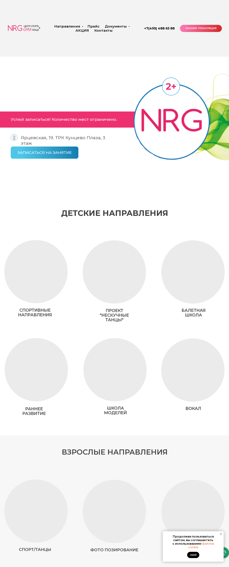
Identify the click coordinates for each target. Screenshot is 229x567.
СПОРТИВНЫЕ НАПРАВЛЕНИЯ (35, 312)
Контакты (103, 30)
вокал (193, 408)
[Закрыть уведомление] (221, 534)
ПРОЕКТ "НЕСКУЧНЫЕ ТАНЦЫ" (114, 315)
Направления (67, 26)
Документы (116, 26)
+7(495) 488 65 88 (159, 28)
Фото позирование (114, 550)
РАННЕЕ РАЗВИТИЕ (34, 411)
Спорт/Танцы (35, 549)
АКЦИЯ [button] (82, 30)
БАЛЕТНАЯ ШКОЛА (194, 313)
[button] (44, 153)
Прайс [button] (93, 26)
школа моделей (115, 410)
